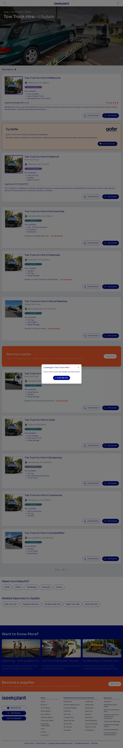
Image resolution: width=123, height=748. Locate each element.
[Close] (78, 367)
